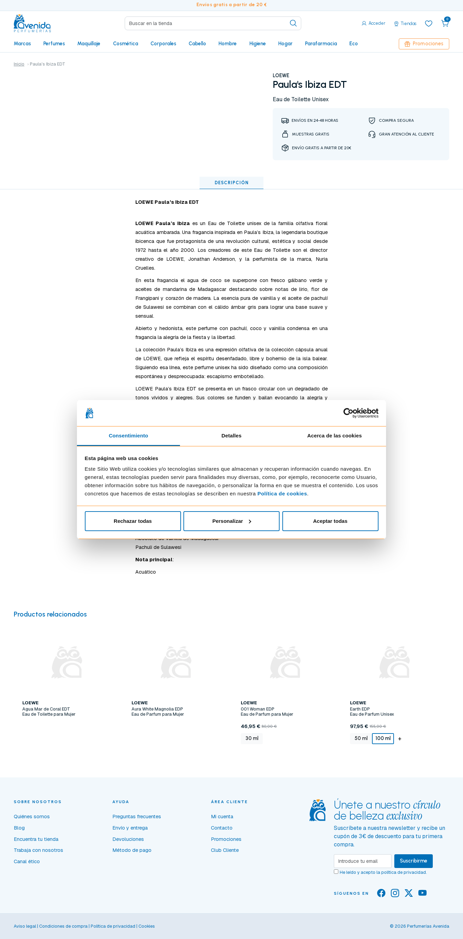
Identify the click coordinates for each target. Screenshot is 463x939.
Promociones (424, 43)
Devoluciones (128, 839)
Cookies (146, 926)
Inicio (19, 64)
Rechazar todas (133, 521)
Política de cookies (282, 493)
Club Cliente (225, 850)
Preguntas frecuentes (136, 816)
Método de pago (131, 850)
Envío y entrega (130, 828)
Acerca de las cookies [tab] (334, 435)
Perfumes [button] (54, 43)
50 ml (361, 738)
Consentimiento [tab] (128, 435)
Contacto (222, 828)
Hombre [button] (227, 43)
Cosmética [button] (125, 43)
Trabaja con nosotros (38, 850)
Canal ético (27, 861)
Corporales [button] (163, 43)
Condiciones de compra (63, 926)
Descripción (232, 182)
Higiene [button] (257, 43)
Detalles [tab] (231, 435)
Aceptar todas (330, 521)
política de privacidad (403, 872)
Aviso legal (25, 926)
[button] (445, 23)
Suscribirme (413, 861)
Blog (19, 828)
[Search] (213, 23)
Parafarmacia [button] (321, 43)
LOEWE (281, 75)
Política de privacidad (113, 926)
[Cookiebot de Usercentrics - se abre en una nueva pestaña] (348, 413)
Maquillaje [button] (88, 43)
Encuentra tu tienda (36, 839)
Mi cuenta (222, 816)
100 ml (383, 738)
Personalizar (231, 521)
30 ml (252, 738)
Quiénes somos (32, 816)
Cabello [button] (197, 43)
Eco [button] (353, 43)
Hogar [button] (285, 43)
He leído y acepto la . (383, 872)
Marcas (22, 43)
